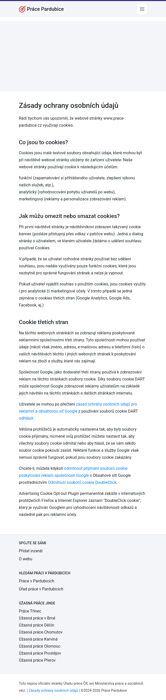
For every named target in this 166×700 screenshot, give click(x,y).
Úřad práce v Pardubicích (41, 589)
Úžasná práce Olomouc (39, 646)
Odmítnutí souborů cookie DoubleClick (82, 482)
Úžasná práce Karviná (38, 639)
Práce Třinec (30, 611)
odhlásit (26, 418)
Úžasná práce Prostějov (40, 653)
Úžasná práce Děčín (36, 625)
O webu (25, 559)
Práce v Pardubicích (36, 581)
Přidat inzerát (31, 551)
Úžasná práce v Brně (37, 618)
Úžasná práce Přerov (37, 660)
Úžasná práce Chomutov (40, 632)
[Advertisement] (83, 56)
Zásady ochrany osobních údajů (53, 690)
